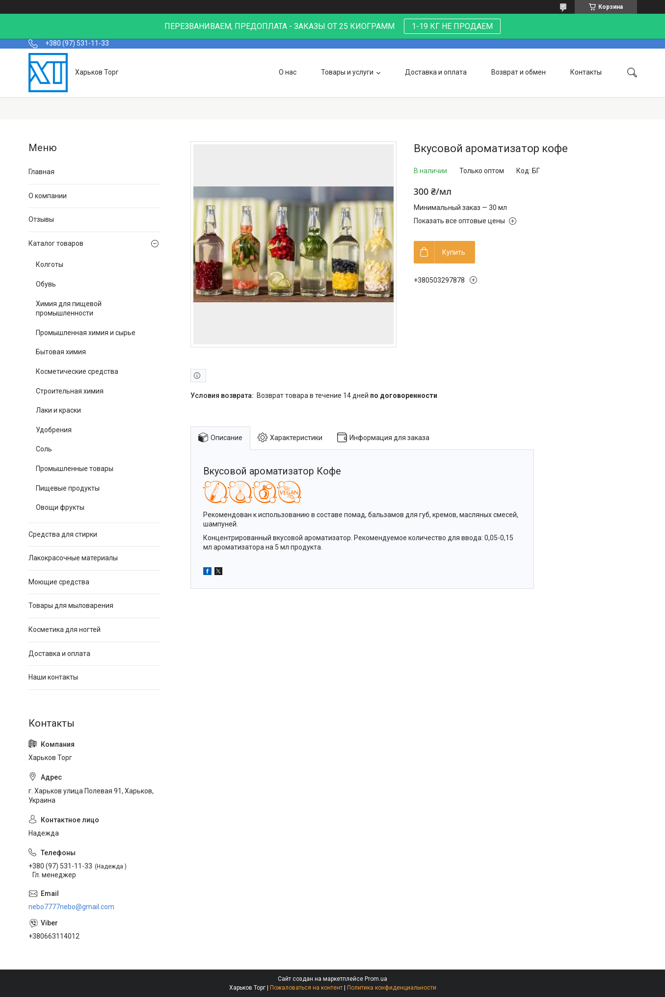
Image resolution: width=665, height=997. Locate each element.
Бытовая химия (61, 352)
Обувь (46, 284)
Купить (453, 252)
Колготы (49, 264)
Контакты (586, 72)
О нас (287, 72)
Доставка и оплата (436, 72)
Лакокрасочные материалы (73, 558)
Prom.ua (376, 978)
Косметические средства (77, 371)
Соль (44, 449)
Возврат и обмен (518, 72)
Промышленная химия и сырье (85, 333)
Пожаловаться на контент (306, 987)
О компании (47, 196)
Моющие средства (58, 582)
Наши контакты (53, 677)
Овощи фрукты (60, 507)
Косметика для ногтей (64, 629)
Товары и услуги (347, 72)
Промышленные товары (74, 468)
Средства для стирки (62, 534)
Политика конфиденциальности (391, 987)
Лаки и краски (58, 410)
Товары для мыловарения (70, 605)
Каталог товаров (55, 243)
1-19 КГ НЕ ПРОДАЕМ (452, 26)
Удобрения (54, 430)
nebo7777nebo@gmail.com (71, 907)
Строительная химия (70, 391)
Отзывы (41, 219)
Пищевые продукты (68, 488)
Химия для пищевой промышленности (69, 308)
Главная (41, 172)
